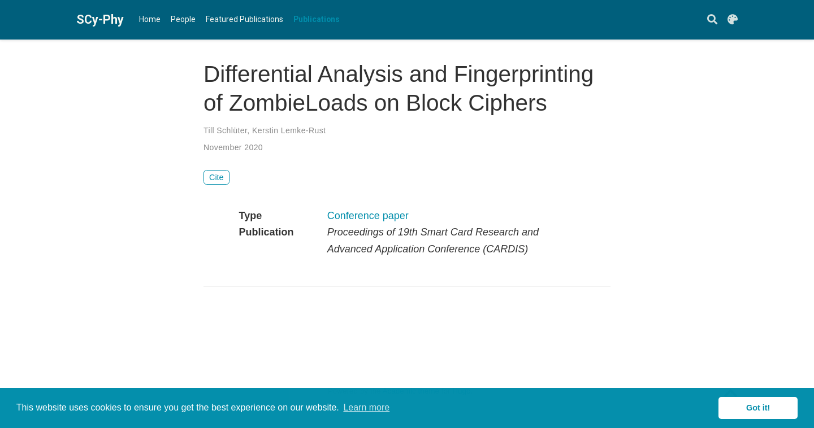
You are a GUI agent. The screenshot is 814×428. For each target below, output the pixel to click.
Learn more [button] (366, 407)
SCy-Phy (96, 19)
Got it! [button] (758, 407)
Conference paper (368, 215)
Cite (216, 177)
